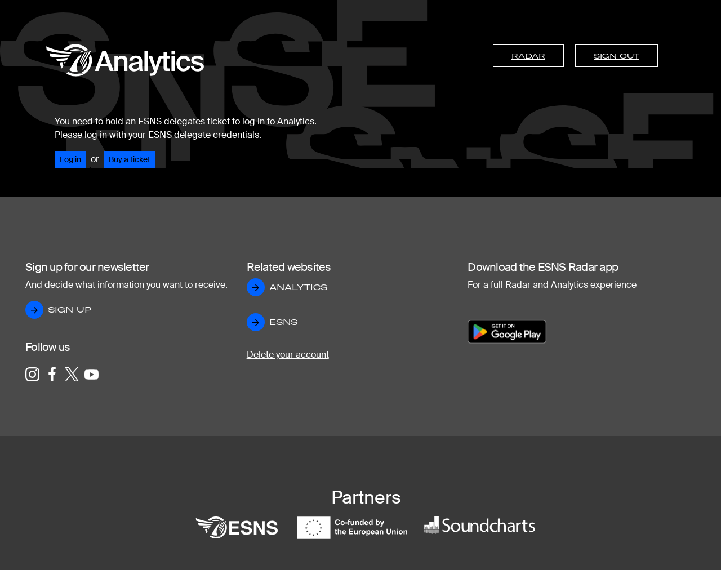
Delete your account (288, 354)
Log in (70, 159)
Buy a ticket (129, 159)
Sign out (616, 55)
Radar (528, 55)
